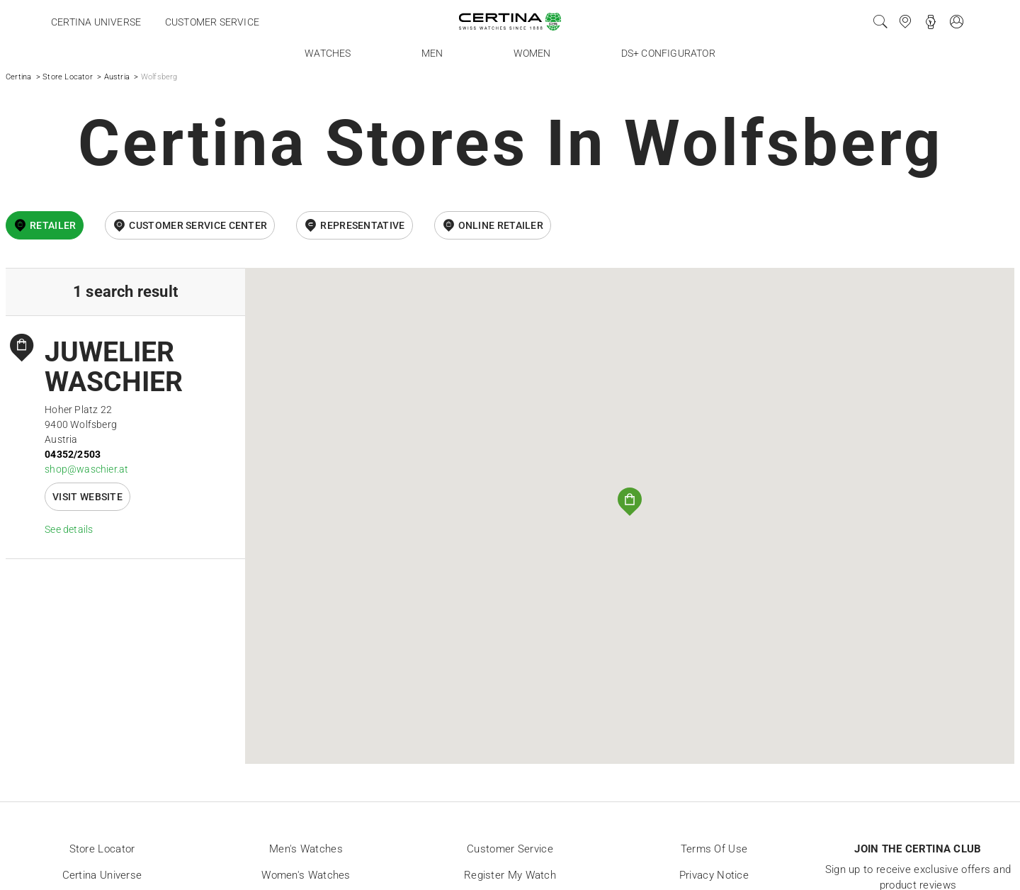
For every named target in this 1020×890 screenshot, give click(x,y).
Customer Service (510, 849)
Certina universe (96, 22)
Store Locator (67, 76)
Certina (18, 76)
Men (432, 53)
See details (69, 529)
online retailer (501, 225)
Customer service (212, 22)
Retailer (53, 225)
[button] (630, 502)
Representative (362, 225)
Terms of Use (714, 849)
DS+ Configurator (668, 53)
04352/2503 (73, 454)
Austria (117, 76)
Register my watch (510, 875)
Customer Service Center (198, 225)
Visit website (87, 496)
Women (532, 53)
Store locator (102, 849)
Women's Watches (306, 875)
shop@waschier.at (86, 469)
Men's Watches (306, 849)
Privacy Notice (714, 875)
